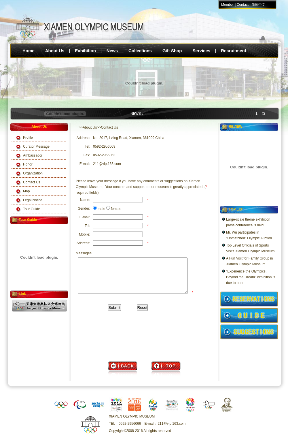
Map (26, 191)
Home (28, 50)
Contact (243, 5)
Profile (28, 138)
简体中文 (258, 5)
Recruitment (233, 50)
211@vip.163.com (107, 164)
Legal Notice (32, 200)
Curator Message (36, 146)
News (112, 50)
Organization (33, 173)
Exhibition (85, 50)
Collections (140, 50)
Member (227, 5)
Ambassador (32, 155)
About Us (55, 50)
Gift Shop (172, 50)
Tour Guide (31, 209)
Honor (28, 164)
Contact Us (31, 182)
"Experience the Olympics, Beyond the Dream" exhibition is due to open (250, 277)
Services (201, 50)
